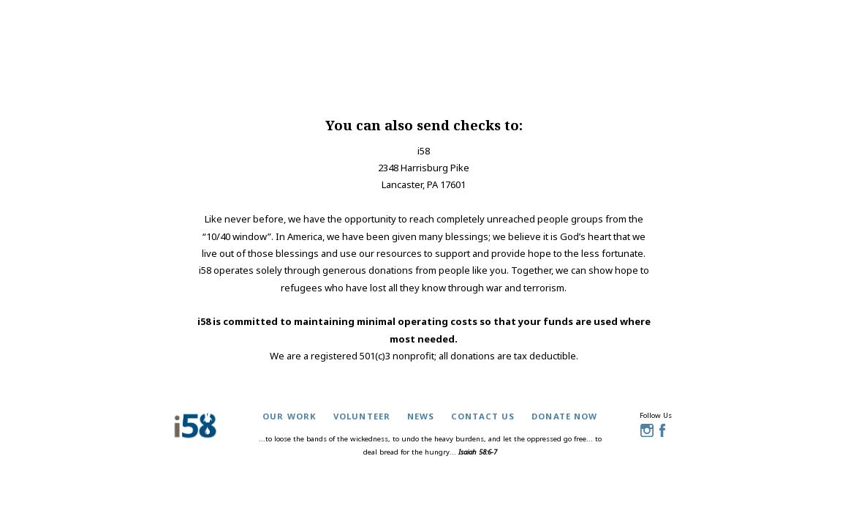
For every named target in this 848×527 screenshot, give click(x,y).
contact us (483, 416)
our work (289, 416)
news (421, 416)
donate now (564, 416)
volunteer (361, 416)
